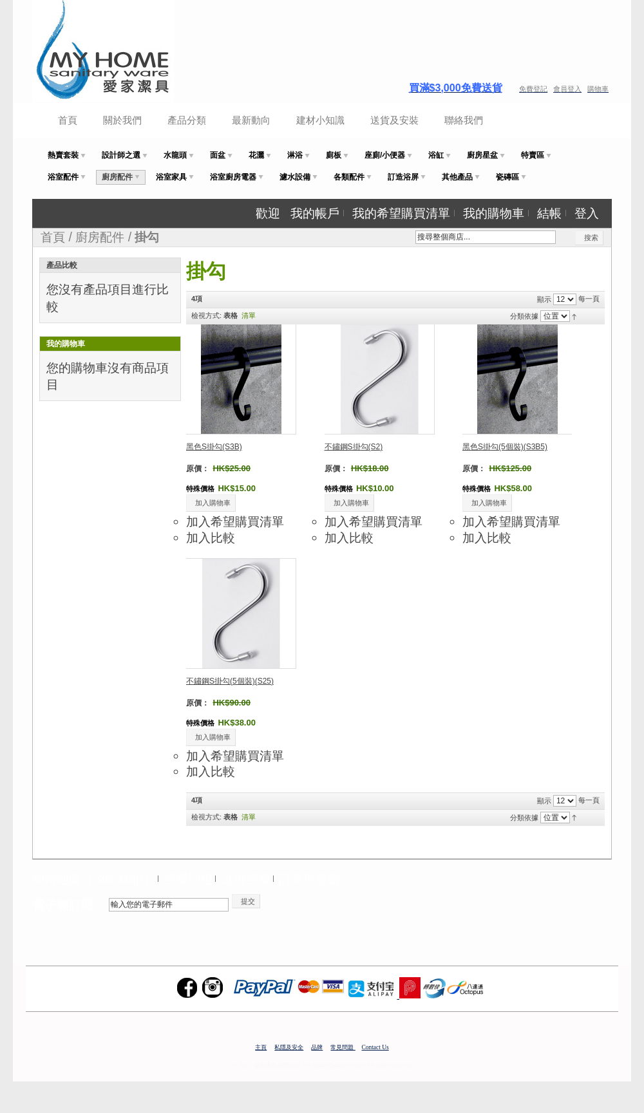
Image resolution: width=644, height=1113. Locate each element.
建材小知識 (320, 120)
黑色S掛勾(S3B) (214, 446)
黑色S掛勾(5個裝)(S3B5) (504, 446)
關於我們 (122, 120)
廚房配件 (99, 237)
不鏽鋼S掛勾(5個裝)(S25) (230, 681)
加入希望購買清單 (235, 521)
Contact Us (375, 1047)
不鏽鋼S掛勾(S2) (354, 446)
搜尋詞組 (188, 879)
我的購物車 (493, 213)
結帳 (549, 213)
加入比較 (210, 537)
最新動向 (251, 120)
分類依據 (524, 316)
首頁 (67, 120)
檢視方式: (206, 315)
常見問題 (342, 1047)
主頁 (261, 1047)
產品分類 (186, 120)
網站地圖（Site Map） (93, 879)
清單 (249, 315)
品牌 (317, 1047)
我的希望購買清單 (401, 213)
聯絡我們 (463, 120)
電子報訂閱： (69, 905)
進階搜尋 (246, 879)
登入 (586, 213)
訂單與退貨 (309, 879)
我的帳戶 (314, 213)
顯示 (544, 299)
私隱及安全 (288, 1047)
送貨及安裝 (394, 120)
